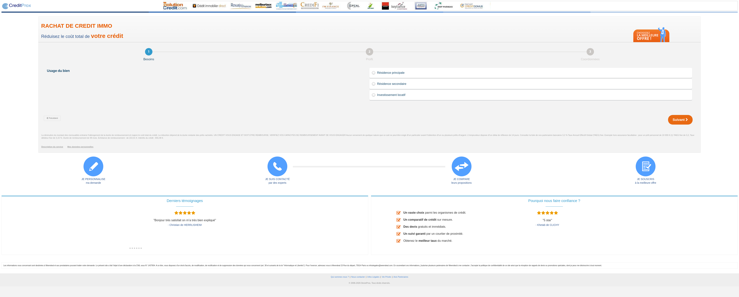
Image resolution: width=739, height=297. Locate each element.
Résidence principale (531, 73)
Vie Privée (386, 277)
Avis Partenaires (401, 277)
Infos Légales (373, 277)
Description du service (52, 147)
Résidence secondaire (531, 84)
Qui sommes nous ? (340, 277)
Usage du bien (59, 71)
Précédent (52, 118)
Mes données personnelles (80, 147)
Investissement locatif (531, 95)
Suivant (680, 120)
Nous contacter (358, 277)
